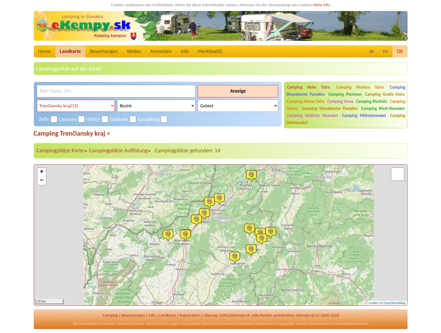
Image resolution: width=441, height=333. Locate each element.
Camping (110, 315)
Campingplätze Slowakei (291, 324)
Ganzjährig (148, 119)
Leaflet (373, 303)
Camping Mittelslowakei (364, 115)
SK (371, 51)
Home (44, 51)
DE (400, 51)
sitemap (211, 315)
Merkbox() (210, 51)
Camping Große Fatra (385, 94)
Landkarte (70, 51)
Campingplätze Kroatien (351, 324)
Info (185, 51)
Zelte (44, 119)
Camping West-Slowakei (382, 108)
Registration (190, 315)
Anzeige (238, 91)
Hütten (93, 119)
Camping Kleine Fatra (305, 101)
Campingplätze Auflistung (120, 150)
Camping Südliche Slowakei (312, 115)
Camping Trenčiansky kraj (72, 133)
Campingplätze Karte (62, 150)
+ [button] (41, 172)
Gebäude (118, 119)
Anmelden (161, 51)
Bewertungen (104, 51)
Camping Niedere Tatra (359, 87)
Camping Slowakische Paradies (330, 108)
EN (385, 51)
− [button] (41, 180)
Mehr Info (321, 4)
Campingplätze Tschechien (97, 324)
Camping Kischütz (371, 101)
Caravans (67, 119)
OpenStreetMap (395, 303)
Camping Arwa (340, 101)
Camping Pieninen (344, 94)
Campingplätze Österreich (198, 324)
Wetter (134, 51)
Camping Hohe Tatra (308, 87)
